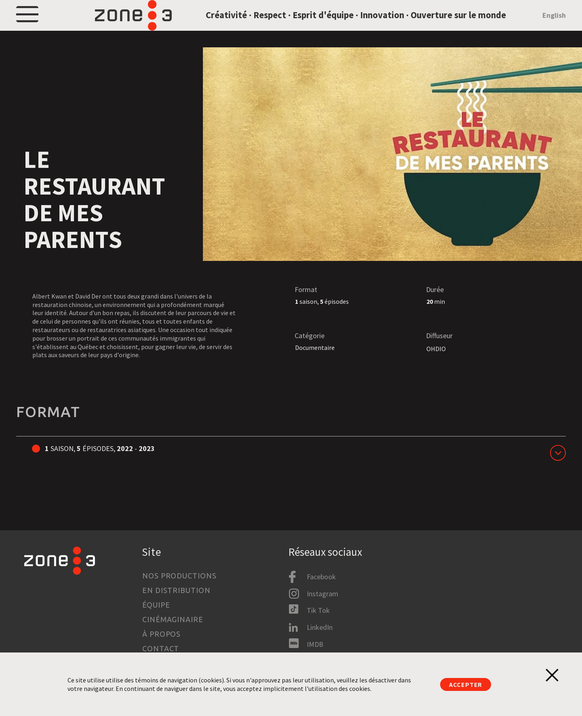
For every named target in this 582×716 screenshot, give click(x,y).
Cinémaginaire (172, 620)
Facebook (321, 577)
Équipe (156, 605)
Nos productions (179, 576)
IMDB (315, 644)
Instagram (322, 593)
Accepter (465, 684)
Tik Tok (318, 610)
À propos (161, 634)
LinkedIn (320, 627)
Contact (160, 649)
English (554, 25)
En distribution (176, 591)
